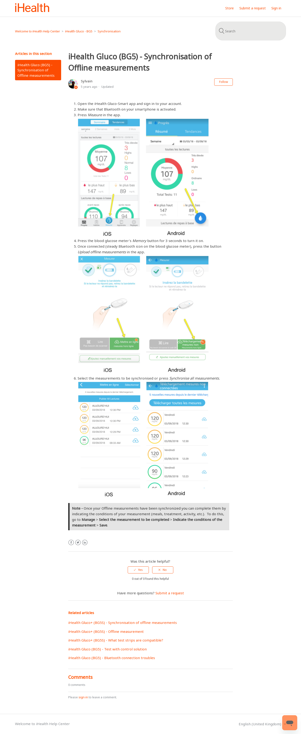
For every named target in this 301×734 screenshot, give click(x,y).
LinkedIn (85, 543)
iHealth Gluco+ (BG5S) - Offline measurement (106, 631)
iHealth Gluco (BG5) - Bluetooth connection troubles (111, 657)
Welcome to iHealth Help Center (37, 31)
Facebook (71, 543)
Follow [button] (223, 82)
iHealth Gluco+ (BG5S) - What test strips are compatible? (115, 640)
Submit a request (252, 8)
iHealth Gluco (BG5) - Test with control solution (107, 649)
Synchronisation (109, 31)
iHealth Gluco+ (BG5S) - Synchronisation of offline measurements (122, 622)
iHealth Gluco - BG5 (78, 31)
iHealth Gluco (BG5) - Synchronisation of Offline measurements (36, 70)
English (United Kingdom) (260, 724)
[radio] (138, 569)
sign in (83, 697)
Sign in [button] (276, 8)
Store (229, 8)
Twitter (78, 543)
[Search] (250, 31)
